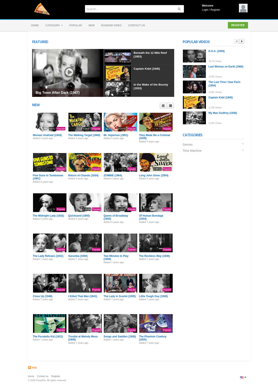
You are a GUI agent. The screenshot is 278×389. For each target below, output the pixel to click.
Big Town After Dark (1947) (58, 92)
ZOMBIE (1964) (113, 175)
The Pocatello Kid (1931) (48, 336)
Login (205, 9)
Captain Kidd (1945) (147, 68)
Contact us (136, 25)
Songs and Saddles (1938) (120, 336)
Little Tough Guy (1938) (153, 296)
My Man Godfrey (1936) (223, 113)
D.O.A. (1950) (217, 51)
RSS (32, 367)
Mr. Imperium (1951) (116, 135)
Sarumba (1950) (78, 256)
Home (35, 25)
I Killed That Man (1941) (82, 296)
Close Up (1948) (42, 296)
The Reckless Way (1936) (154, 256)
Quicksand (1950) (79, 215)
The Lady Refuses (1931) (48, 256)
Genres (188, 144)
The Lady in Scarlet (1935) (120, 296)
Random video (111, 25)
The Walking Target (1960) (84, 135)
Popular (75, 25)
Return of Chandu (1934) (83, 175)
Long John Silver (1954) (153, 175)
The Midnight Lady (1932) (48, 215)
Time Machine (192, 150)
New (91, 25)
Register (215, 9)
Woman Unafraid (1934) (47, 135)
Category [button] (54, 25)
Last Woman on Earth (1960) (226, 66)
